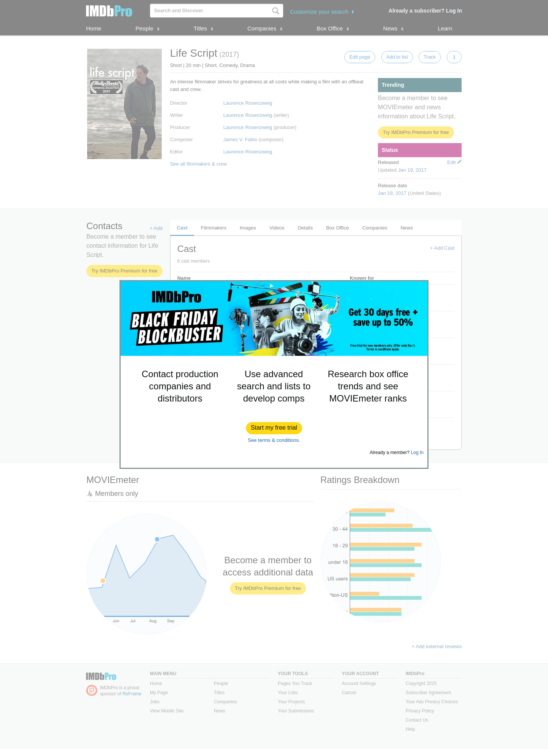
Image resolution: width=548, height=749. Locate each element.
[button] (274, 428)
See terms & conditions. (274, 440)
